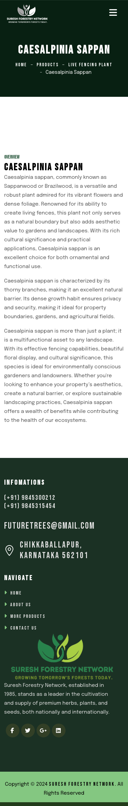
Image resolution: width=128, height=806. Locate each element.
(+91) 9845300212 (30, 498)
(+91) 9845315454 (30, 506)
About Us (20, 605)
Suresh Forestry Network (82, 784)
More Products (27, 616)
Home (21, 65)
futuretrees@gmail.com (49, 526)
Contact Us (23, 628)
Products (48, 65)
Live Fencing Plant (90, 65)
